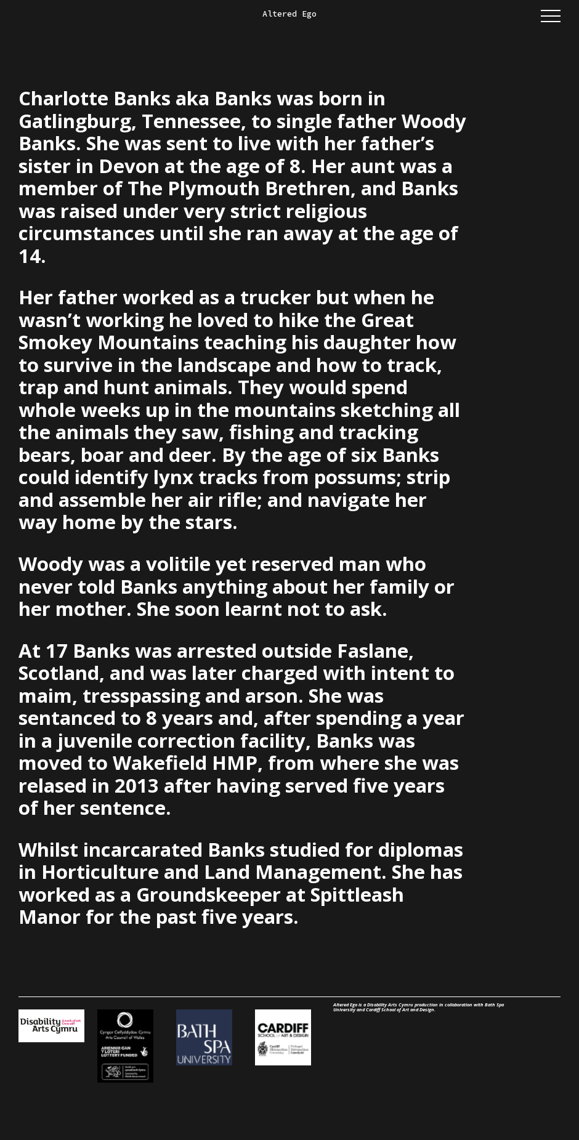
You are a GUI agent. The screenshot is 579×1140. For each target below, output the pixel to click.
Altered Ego (289, 13)
